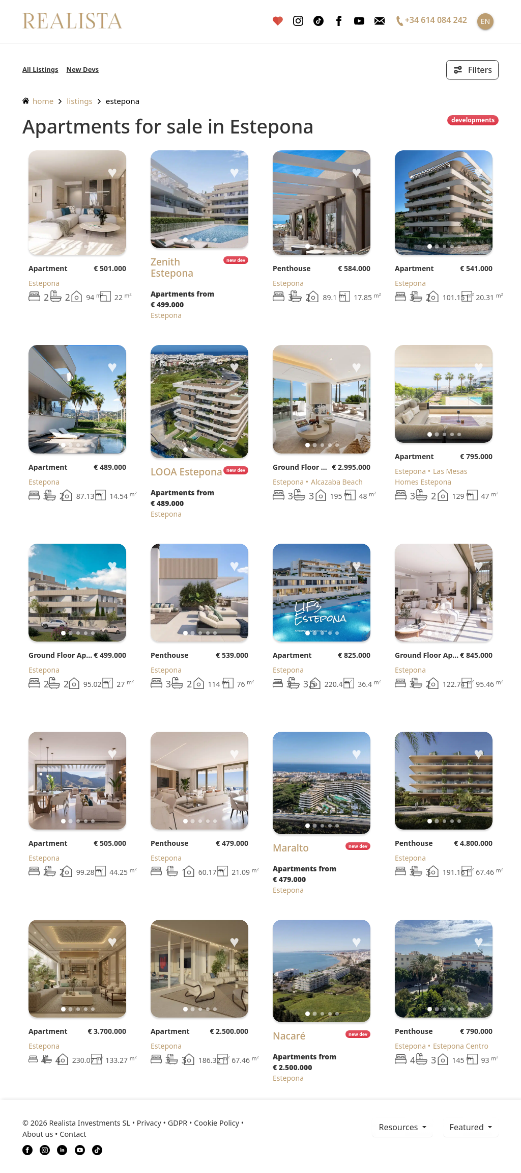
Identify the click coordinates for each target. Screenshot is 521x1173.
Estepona (122, 101)
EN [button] (485, 21)
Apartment (47, 268)
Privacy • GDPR (162, 1123)
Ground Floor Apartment (302, 467)
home (37, 101)
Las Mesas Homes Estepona (431, 476)
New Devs (83, 69)
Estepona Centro (460, 1046)
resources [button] (399, 1127)
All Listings (40, 69)
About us (37, 1134)
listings (80, 101)
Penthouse (292, 268)
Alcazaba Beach (337, 482)
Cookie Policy (216, 1123)
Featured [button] (468, 1127)
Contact (73, 1134)
